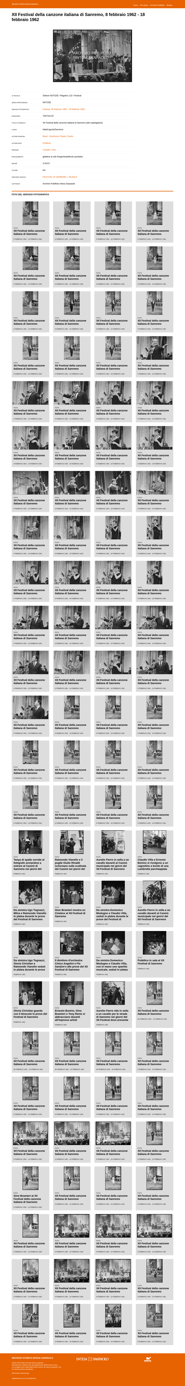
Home (136, 5)
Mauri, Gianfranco (51, 136)
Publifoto (47, 143)
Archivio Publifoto (157, 5)
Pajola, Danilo (66, 136)
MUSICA (73, 177)
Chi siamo (144, 5)
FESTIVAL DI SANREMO (55, 177)
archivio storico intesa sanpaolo (32, 4)
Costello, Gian (49, 150)
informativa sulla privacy (20, 1373)
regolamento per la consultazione (24, 1378)
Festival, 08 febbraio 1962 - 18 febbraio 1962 (64, 109)
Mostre (169, 5)
